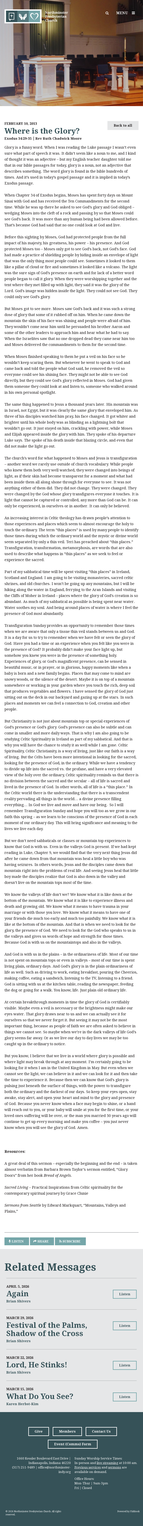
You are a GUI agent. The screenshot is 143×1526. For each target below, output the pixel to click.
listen (18, 1241)
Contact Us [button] (101, 1431)
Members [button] (67, 1431)
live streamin (106, 1463)
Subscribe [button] (71, 1241)
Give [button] (39, 1431)
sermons (114, 1467)
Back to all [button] (123, 125)
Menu (126, 13)
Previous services (87, 1467)
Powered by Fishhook (128, 1511)
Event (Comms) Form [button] (72, 1444)
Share (43, 1241)
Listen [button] (124, 1294)
